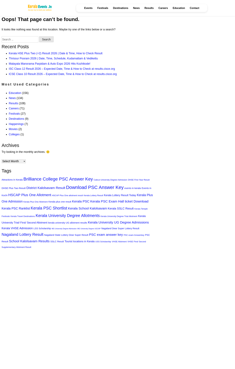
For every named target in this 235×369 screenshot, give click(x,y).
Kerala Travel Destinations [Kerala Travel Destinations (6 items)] (23, 216)
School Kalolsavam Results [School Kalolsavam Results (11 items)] (29, 241)
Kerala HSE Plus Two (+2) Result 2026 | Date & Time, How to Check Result (55, 53)
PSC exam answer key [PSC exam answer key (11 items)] (106, 234)
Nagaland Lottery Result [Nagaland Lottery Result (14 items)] (22, 234)
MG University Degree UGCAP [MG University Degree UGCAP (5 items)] (89, 229)
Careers (163, 8)
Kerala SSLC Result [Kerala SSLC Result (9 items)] (120, 208)
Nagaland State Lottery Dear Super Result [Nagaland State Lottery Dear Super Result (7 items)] (66, 235)
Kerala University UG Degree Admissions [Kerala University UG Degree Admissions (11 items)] (118, 222)
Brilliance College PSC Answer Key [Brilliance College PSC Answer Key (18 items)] (58, 179)
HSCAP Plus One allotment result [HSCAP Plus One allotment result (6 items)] (67, 195)
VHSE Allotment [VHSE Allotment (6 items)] (119, 241)
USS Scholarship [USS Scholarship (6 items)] (103, 241)
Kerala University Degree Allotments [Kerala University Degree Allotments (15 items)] (68, 215)
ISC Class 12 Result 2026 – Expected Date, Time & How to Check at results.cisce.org (62, 68)
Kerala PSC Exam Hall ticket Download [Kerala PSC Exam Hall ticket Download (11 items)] (119, 201)
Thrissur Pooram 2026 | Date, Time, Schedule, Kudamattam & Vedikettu (53, 58)
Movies (13, 129)
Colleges (14, 134)
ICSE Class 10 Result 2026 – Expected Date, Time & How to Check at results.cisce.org (63, 74)
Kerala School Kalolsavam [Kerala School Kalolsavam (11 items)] (87, 208)
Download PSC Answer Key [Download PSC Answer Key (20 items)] (95, 187)
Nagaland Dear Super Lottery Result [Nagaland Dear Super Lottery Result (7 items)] (120, 228)
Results (149, 8)
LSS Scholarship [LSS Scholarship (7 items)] (42, 228)
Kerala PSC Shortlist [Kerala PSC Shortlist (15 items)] (49, 208)
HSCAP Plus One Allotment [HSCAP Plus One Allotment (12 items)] (29, 195)
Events (88, 8)
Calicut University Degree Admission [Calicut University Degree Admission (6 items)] (110, 180)
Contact (194, 8)
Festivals (102, 8)
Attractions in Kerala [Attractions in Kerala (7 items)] (12, 179)
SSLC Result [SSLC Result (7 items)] (57, 241)
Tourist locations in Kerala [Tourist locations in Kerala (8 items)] (80, 241)
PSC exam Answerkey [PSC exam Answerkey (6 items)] (134, 235)
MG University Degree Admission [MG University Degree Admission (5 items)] (64, 229)
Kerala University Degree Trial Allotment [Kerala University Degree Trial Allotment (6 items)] (119, 216)
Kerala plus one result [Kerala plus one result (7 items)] (60, 201)
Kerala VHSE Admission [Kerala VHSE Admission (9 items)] (17, 228)
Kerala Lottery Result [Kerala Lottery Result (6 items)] (93, 195)
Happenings (16, 124)
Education (179, 8)
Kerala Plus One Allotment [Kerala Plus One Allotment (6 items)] (35, 202)
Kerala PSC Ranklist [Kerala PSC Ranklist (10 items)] (16, 208)
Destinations (120, 8)
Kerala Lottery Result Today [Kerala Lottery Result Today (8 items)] (120, 195)
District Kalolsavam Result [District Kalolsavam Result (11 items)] (45, 188)
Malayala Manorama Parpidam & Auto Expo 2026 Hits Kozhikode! (49, 63)
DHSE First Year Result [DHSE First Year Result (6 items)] (139, 180)
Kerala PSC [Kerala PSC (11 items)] (81, 201)
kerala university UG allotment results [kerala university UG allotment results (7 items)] (67, 222)
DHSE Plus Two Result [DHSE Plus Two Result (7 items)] (14, 188)
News (136, 8)
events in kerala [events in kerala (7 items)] (132, 188)
